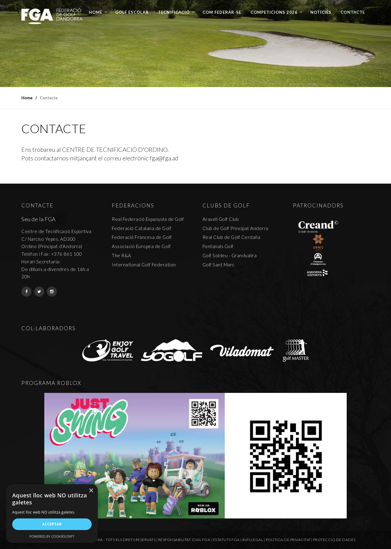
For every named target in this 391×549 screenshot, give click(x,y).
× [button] (91, 491)
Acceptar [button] (52, 524)
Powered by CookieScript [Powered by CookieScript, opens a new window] (52, 536)
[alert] (52, 513)
